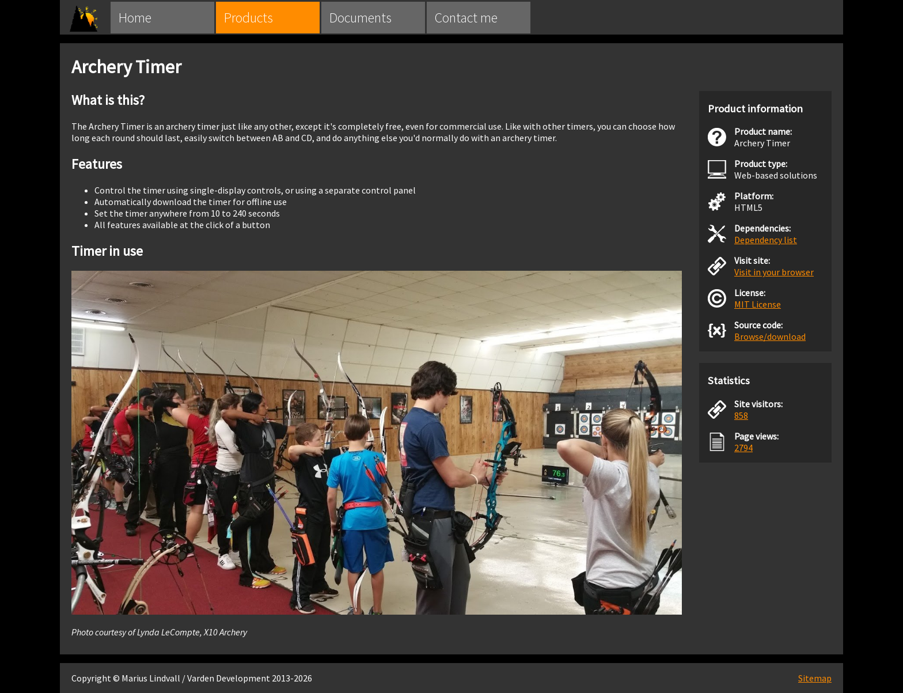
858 (741, 415)
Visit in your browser (774, 272)
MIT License (757, 304)
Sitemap (815, 678)
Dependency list (765, 239)
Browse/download (770, 336)
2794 (743, 447)
